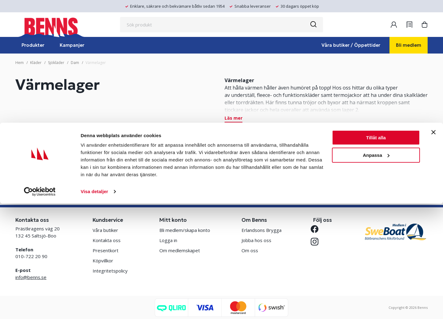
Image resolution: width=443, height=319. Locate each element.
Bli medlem (408, 45)
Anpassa (376, 270)
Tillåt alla (376, 253)
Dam (75, 62)
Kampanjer (72, 45)
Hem (19, 62)
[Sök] (313, 24)
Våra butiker (105, 230)
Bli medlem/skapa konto (184, 230)
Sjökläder (56, 62)
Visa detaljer (94, 306)
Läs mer (233, 118)
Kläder (36, 62)
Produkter (33, 45)
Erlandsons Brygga (261, 230)
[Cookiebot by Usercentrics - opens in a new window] (40, 307)
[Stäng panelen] (433, 247)
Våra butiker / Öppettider (350, 45)
